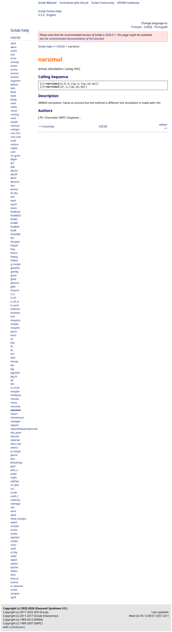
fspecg (14, 256)
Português (161, 27)
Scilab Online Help (49, 11)
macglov (15, 391)
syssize (14, 567)
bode (13, 95)
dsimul (14, 189)
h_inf (13, 297)
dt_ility (14, 193)
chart (13, 118)
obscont (15, 436)
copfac (14, 148)
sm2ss (14, 529)
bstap (14, 99)
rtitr (13, 507)
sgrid (13, 514)
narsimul (16, 410)
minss (14, 402)
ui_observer (17, 586)
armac (14, 65)
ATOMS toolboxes (128, 3)
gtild (13, 286)
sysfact (14, 563)
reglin (14, 477)
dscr (13, 185)
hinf (13, 316)
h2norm (15, 290)
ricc (12, 488)
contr (13, 140)
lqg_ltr (14, 376)
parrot (14, 455)
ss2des (14, 541)
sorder (14, 533)
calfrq (14, 107)
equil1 (14, 204)
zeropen (15, 593)
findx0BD (16, 234)
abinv (13, 47)
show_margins (18, 518)
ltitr (12, 383)
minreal (15, 398)
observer (15, 440)
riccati (14, 492)
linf (12, 354)
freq (13, 249)
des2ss (14, 170)
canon (14, 110)
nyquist (15, 425)
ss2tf (13, 548)
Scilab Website (47, 3)
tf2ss (13, 574)
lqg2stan (15, 372)
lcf (12, 339)
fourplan (15, 241)
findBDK (15, 226)
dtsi (12, 196)
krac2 (13, 335)
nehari (14, 413)
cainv (13, 103)
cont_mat (16, 136)
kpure (14, 331)
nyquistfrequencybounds (24, 428)
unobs (14, 589)
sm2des (15, 526)
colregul (15, 129)
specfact (15, 537)
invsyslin (15, 327)
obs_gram (16, 432)
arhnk (14, 50)
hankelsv (15, 312)
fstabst (14, 260)
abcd (13, 43)
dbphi (14, 159)
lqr (12, 380)
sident (14, 522)
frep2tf (14, 245)
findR (13, 230)
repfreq (15, 481)
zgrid (13, 597)
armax (14, 69)
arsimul (15, 77)
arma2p (15, 62)
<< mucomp (46, 126)
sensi (13, 511)
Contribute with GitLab (73, 3)
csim (13, 151)
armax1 (15, 73)
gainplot (15, 267)
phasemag (16, 462)
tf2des (14, 571)
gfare (13, 279)
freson (14, 253)
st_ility (14, 552)
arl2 (13, 54)
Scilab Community (102, 3)
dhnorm (15, 181)
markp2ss (16, 395)
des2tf (14, 174)
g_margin (16, 264)
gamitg (14, 271)
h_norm (15, 305)
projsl (13, 473)
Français (136, 27)
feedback (15, 211)
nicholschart (17, 417)
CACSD (15, 37)
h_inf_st (15, 301)
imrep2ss (15, 320)
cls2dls (14, 122)
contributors (17, 627)
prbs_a (14, 470)
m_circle (15, 387)
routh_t (14, 496)
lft (12, 346)
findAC (14, 219)
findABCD (16, 215)
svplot (14, 559)
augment (15, 80)
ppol (13, 466)
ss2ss (13, 544)
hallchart (15, 309)
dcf (12, 163)
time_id (15, 578)
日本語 (148, 27)
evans (14, 208)
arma (13, 58)
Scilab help (20, 30)
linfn (13, 357)
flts (12, 238)
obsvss (14, 447)
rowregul (15, 503)
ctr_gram (15, 155)
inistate (15, 324)
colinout (15, 125)
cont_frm (15, 133)
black (13, 92)
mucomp (15, 406)
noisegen (16, 421)
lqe (12, 365)
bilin (13, 88)
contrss (15, 144)
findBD (14, 223)
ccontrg (15, 114)
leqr (13, 342)
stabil (13, 556)
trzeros (14, 582)
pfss (13, 458)
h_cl (13, 294)
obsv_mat (16, 443)
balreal (14, 84)
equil (13, 200)
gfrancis (15, 282)
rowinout (15, 500)
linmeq (14, 361)
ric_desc (15, 485)
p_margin (16, 451)
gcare (14, 275)
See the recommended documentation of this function (72, 38)
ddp (13, 166)
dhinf (13, 178)
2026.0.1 (110, 35)
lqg (12, 369)
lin (12, 350)
